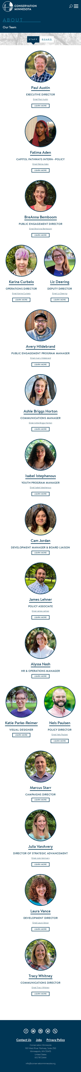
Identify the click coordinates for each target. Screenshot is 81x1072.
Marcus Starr (40, 787)
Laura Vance (40, 911)
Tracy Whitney (40, 975)
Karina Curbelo (21, 281)
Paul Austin (40, 87)
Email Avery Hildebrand (40, 358)
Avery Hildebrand (40, 346)
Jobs (39, 1040)
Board (47, 39)
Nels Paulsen (59, 722)
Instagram (40, 1031)
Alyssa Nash (40, 664)
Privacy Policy (55, 1040)
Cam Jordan (40, 540)
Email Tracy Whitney (40, 987)
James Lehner (40, 599)
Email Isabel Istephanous (40, 487)
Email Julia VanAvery (41, 858)
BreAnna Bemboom (40, 217)
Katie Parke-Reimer (21, 722)
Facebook (26, 1031)
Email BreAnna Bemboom (40, 228)
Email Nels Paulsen (60, 734)
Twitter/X (55, 1031)
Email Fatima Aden (40, 164)
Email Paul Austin (40, 99)
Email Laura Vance (40, 922)
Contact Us (23, 1040)
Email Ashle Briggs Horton (40, 422)
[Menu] (76, 6)
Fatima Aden (40, 152)
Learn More (40, 106)
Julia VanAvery (40, 846)
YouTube (33, 1031)
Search (71, 6)
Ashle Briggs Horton (40, 411)
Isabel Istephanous (40, 475)
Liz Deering (59, 281)
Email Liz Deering (59, 293)
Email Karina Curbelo (21, 293)
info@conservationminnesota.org (40, 1063)
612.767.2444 (40, 1057)
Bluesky (48, 1031)
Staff (33, 39)
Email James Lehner (40, 611)
